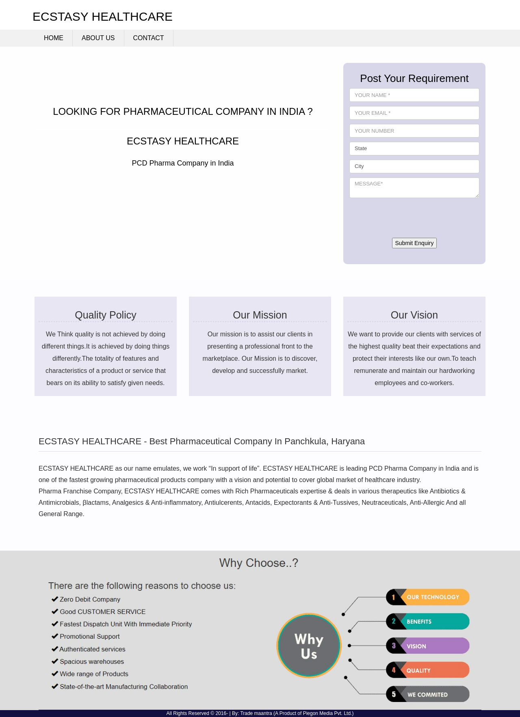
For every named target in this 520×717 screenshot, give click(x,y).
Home (53, 37)
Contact (148, 37)
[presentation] (411, 218)
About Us (98, 37)
